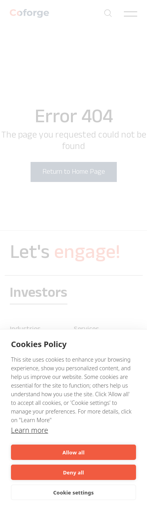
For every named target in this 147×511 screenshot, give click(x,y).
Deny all (73, 472)
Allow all (73, 452)
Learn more (29, 430)
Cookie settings (73, 492)
